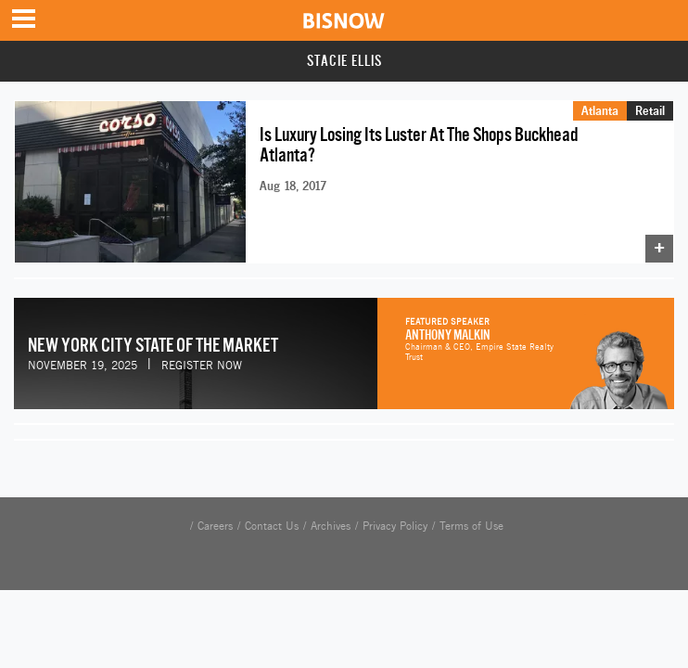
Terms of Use (471, 526)
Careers (215, 526)
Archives (330, 526)
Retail (650, 110)
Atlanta (599, 110)
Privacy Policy (395, 526)
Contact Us (272, 526)
